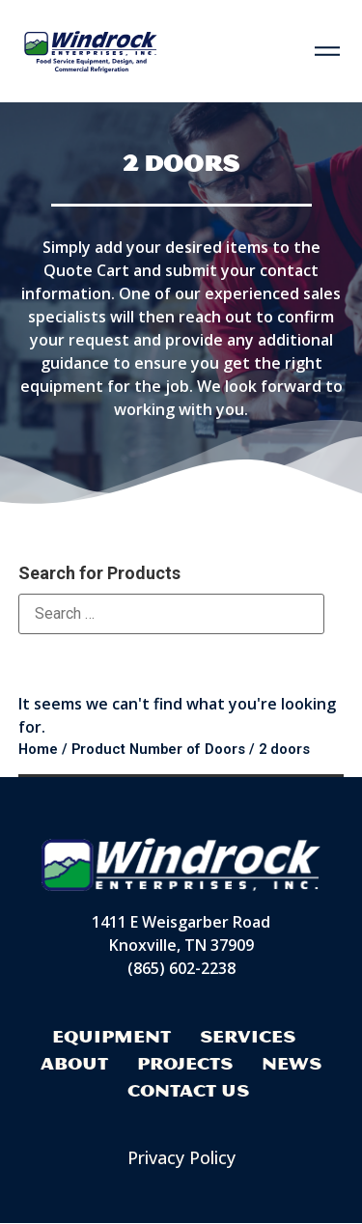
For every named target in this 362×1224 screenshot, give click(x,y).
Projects (185, 1063)
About (74, 1063)
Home (38, 749)
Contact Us (188, 1090)
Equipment (111, 1036)
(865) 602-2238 (181, 969)
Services (247, 1036)
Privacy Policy (181, 1157)
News (291, 1063)
